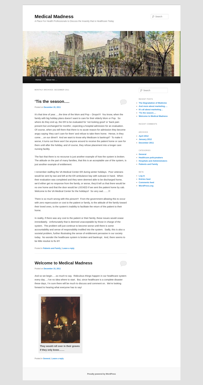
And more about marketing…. (153, 106)
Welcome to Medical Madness (64, 263)
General (46, 358)
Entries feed (144, 179)
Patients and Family (52, 248)
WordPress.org (146, 186)
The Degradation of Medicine (153, 103)
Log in (142, 176)
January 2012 (145, 139)
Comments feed (146, 182)
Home (38, 80)
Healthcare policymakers (151, 157)
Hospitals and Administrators (153, 161)
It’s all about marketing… (151, 109)
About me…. (51, 80)
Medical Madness (54, 16)
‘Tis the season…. (52, 101)
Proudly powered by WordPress (101, 374)
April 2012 (144, 136)
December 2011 (146, 143)
